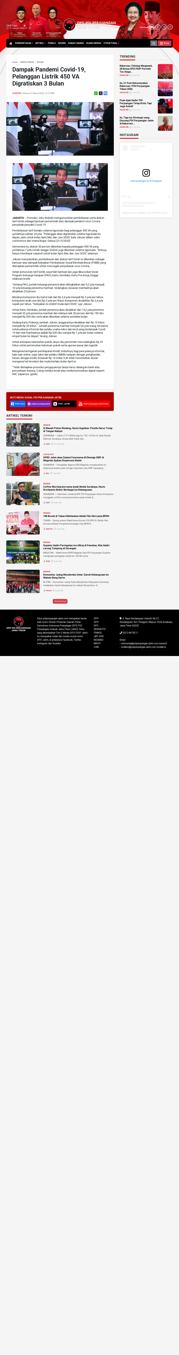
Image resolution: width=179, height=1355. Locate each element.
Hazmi (48, 591)
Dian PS (49, 529)
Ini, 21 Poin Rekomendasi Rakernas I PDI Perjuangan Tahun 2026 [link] (135, 86)
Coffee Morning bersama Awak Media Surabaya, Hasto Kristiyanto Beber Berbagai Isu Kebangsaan (74, 488)
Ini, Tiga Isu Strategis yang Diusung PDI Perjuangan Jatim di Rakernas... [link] (137, 120)
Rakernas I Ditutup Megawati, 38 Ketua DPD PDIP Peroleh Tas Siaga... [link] (136, 68)
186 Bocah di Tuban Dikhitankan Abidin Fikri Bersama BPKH (76, 516)
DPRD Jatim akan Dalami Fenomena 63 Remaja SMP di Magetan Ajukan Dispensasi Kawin (73, 459)
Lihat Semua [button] (60, 601)
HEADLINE (124, 75)
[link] (14, 62)
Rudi (48, 561)
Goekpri (16, 93)
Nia (47, 473)
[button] (164, 43)
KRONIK (46, 425)
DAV (48, 444)
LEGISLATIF (48, 454)
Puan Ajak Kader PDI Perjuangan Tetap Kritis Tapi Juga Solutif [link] (136, 103)
